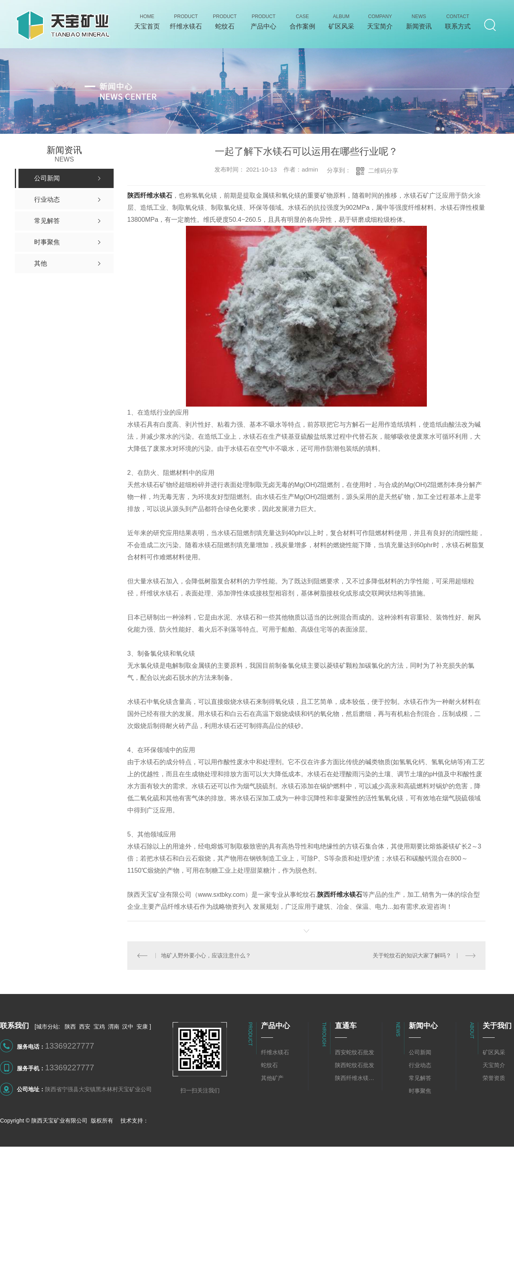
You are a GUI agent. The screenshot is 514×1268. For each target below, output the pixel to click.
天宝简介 (494, 1065)
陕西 (70, 1026)
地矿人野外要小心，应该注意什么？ (206, 955)
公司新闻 (420, 1052)
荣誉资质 (494, 1078)
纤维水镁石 (275, 1052)
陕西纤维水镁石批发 (356, 1078)
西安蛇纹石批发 (354, 1052)
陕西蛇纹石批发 (354, 1065)
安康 (142, 1026)
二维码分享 (383, 170)
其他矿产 (272, 1078)
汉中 (127, 1026)
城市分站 (47, 1026)
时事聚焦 (420, 1091)
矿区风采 (494, 1052)
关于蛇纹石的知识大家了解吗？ (412, 955)
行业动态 (420, 1065)
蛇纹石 (269, 1065)
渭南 (113, 1026)
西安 (84, 1026)
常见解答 (420, 1078)
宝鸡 (99, 1026)
